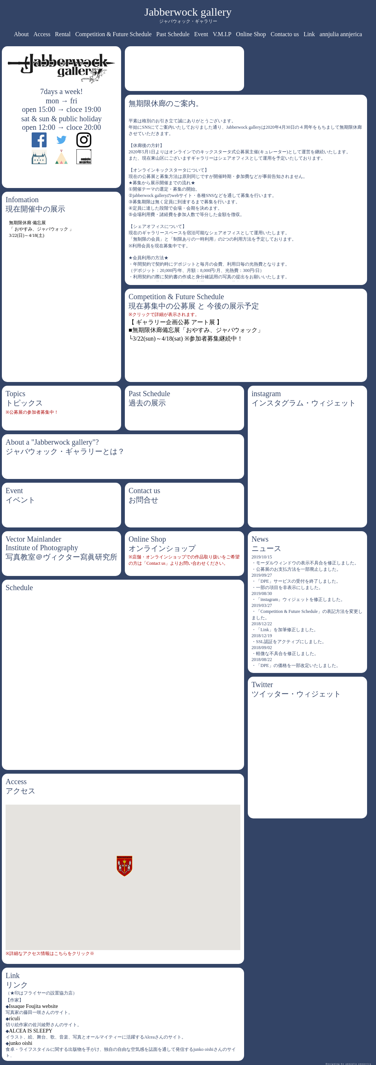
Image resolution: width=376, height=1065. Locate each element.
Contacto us (285, 34)
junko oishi (20, 1043)
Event (201, 34)
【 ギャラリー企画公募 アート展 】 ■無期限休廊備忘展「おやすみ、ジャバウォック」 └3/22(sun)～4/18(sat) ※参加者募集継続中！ (196, 330)
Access (42, 34)
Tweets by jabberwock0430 (284, 702)
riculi (14, 1018)
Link (309, 34)
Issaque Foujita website (33, 1006)
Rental (63, 34)
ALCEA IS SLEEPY (31, 1031)
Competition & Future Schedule (113, 34)
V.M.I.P (222, 34)
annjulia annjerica (341, 34)
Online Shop (251, 34)
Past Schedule (172, 34)
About (21, 34)
